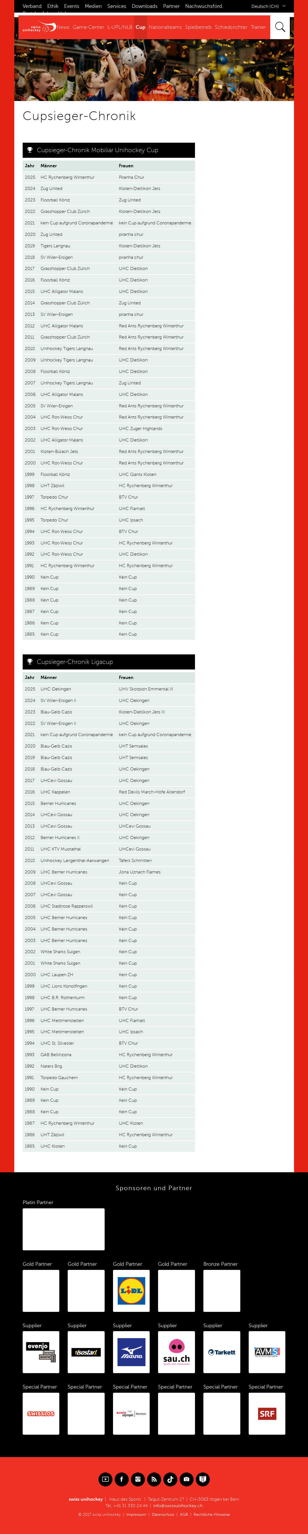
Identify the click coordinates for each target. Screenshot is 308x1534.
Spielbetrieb (198, 27)
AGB (184, 1514)
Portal (29, 13)
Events (71, 6)
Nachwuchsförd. (204, 6)
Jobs (46, 13)
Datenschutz (163, 1514)
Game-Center (88, 27)
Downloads (144, 6)
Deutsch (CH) (265, 6)
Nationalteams (165, 27)
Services (116, 6)
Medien (93, 6)
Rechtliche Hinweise (212, 1514)
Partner (171, 6)
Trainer (258, 27)
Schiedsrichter (231, 27)
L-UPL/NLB (119, 27)
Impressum (136, 1514)
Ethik (52, 6)
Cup (140, 27)
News (63, 27)
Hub (63, 13)
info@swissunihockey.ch (178, 1505)
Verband (32, 6)
